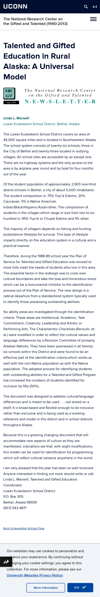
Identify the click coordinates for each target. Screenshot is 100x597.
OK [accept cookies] (80, 587)
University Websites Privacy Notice (35, 575)
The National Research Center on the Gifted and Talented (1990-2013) (35, 21)
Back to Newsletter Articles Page (23, 528)
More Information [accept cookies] (46, 588)
